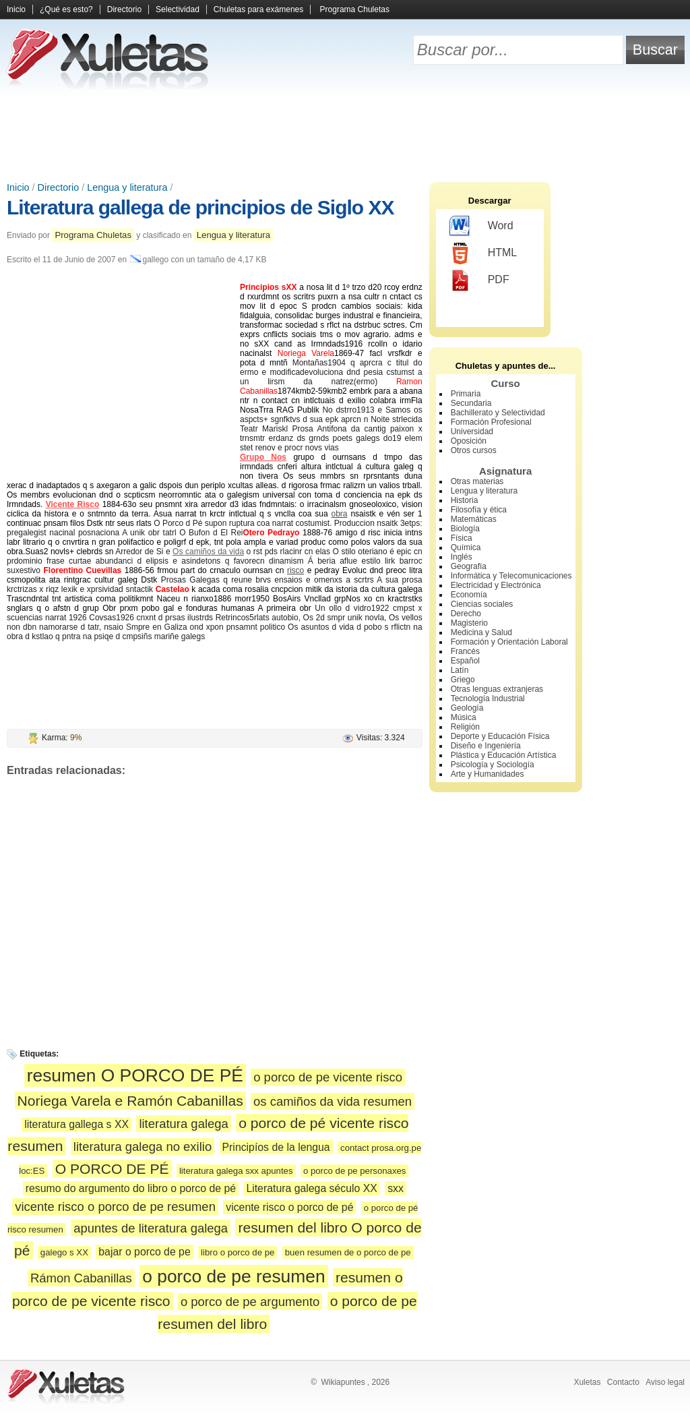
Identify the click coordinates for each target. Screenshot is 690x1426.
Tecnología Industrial (488, 698)
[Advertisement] (345, 135)
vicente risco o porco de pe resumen (115, 1206)
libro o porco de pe (237, 1252)
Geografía (469, 566)
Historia (464, 500)
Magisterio (469, 623)
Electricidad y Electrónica (496, 585)
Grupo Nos (263, 457)
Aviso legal (665, 1382)
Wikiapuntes (343, 1382)
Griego (463, 679)
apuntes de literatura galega (150, 1228)
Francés (465, 651)
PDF (479, 280)
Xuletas (586, 1382)
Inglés (461, 557)
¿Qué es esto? (66, 9)
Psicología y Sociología (492, 764)
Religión (465, 727)
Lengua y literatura (127, 187)
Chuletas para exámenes (258, 9)
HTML (483, 253)
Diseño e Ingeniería (486, 745)
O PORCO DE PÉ (112, 1169)
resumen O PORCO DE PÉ (135, 1075)
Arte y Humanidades (487, 774)
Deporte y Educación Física (500, 736)
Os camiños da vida (208, 551)
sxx (395, 1188)
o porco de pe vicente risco (327, 1077)
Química (466, 547)
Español (465, 660)
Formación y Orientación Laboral (509, 642)
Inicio (16, 9)
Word (481, 226)
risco (295, 570)
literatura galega (183, 1124)
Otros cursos (474, 450)
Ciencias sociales (482, 604)
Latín (460, 670)
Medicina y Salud (481, 632)
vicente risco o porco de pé (289, 1207)
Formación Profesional (491, 422)
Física (461, 538)
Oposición (469, 441)
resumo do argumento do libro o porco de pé (131, 1188)
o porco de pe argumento (250, 1302)
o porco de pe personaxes (354, 1171)
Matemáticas (474, 519)
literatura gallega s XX (76, 1124)
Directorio (124, 9)
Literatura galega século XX (311, 1188)
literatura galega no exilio (142, 1146)
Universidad (472, 431)
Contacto (623, 1382)
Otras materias (477, 481)
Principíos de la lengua (276, 1147)
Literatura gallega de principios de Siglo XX (200, 207)
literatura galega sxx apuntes (236, 1171)
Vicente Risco (73, 504)
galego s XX (64, 1252)
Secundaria (471, 403)
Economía (469, 594)
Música (463, 717)
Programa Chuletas (354, 9)
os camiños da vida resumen (332, 1101)
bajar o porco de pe (144, 1251)
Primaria (466, 393)
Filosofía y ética (479, 509)
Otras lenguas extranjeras (497, 689)
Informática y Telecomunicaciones (511, 576)
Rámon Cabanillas (81, 1278)
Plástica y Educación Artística (504, 755)
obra (339, 513)
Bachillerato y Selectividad (498, 412)
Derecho (466, 613)
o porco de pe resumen (233, 1276)
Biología (465, 528)
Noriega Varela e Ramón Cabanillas (130, 1100)
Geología (467, 708)
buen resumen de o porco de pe (348, 1252)
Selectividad (177, 9)
